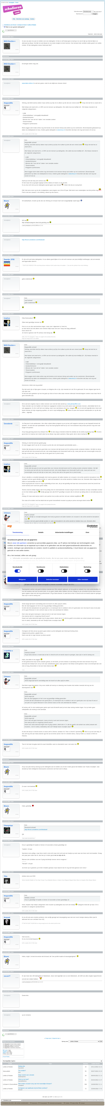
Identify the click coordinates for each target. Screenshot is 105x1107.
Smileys (5, 1051)
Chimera (7, 513)
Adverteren (33, 1103)
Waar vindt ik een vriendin (26, 1075)
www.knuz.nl (61, 130)
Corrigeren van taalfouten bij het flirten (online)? (33, 1088)
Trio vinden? (22, 1070)
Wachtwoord (79, 13)
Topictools (90, 34)
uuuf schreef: (29, 300)
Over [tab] (87, 532)
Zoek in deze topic (98, 34)
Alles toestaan (83, 579)
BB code (5, 1050)
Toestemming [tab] (18, 532)
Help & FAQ (74, 1103)
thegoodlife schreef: (31, 142)
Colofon (66, 1103)
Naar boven (100, 1100)
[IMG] (4, 1052)
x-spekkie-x (8, 651)
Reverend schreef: (30, 827)
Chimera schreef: (30, 652)
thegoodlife (8, 103)
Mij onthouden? (97, 11)
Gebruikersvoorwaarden (55, 1103)
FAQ (14, 19)
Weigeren (22, 579)
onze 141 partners (20, 543)
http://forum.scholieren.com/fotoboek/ (33, 240)
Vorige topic (48, 1038)
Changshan (8, 825)
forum (16, 2)
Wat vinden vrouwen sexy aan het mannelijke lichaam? (35, 1083)
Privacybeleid (42, 1103)
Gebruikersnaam (78, 11)
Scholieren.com (92, 1100)
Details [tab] (40, 532)
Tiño (5, 876)
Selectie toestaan (52, 579)
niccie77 (7, 976)
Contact (82, 1103)
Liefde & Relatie (32, 24)
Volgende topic (56, 1038)
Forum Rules (6, 1056)
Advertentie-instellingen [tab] (64, 532)
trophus (7, 318)
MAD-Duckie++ (10, 41)
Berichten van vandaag (22, 19)
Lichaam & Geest (22, 24)
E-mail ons (84, 1100)
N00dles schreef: (30, 897)
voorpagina (11, 2)
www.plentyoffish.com (74, 404)
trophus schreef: (30, 515)
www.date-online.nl (28, 83)
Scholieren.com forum (10, 24)
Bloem (6, 201)
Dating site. (21, 1066)
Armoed (7, 917)
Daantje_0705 (9, 259)
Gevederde (8, 424)
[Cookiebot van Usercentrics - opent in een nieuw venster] (88, 526)
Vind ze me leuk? (23, 1079)
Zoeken (32, 19)
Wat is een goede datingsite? (15, 27)
